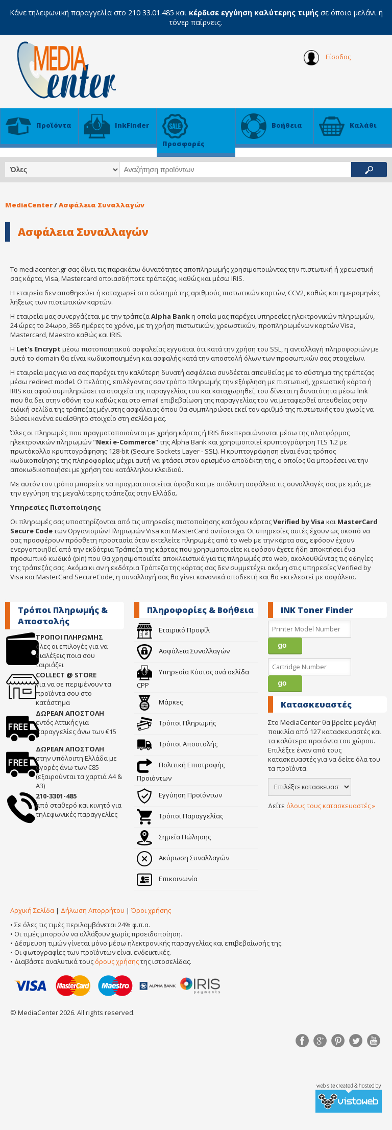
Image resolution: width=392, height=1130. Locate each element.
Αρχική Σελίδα (32, 910)
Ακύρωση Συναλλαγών (183, 857)
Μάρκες (160, 702)
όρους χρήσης (117, 961)
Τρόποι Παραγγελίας (180, 815)
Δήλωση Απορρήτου (93, 910)
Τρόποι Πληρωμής (176, 722)
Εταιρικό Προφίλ (173, 629)
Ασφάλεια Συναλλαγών (101, 204)
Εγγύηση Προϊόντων (179, 794)
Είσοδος (327, 57)
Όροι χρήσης (151, 910)
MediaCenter (29, 204)
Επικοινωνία (167, 878)
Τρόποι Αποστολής (177, 743)
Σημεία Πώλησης (174, 836)
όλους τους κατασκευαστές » (330, 805)
